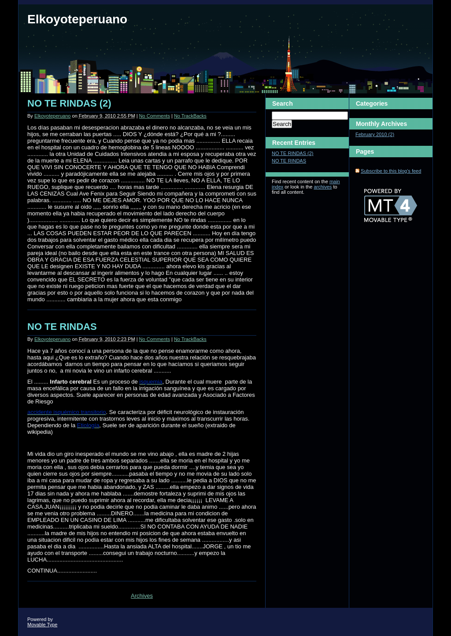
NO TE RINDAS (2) (69, 103)
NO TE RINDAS (62, 326)
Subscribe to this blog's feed (391, 171)
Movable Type (42, 624)
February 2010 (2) (374, 134)
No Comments (154, 115)
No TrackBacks (190, 115)
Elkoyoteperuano (77, 19)
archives (323, 186)
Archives (142, 595)
